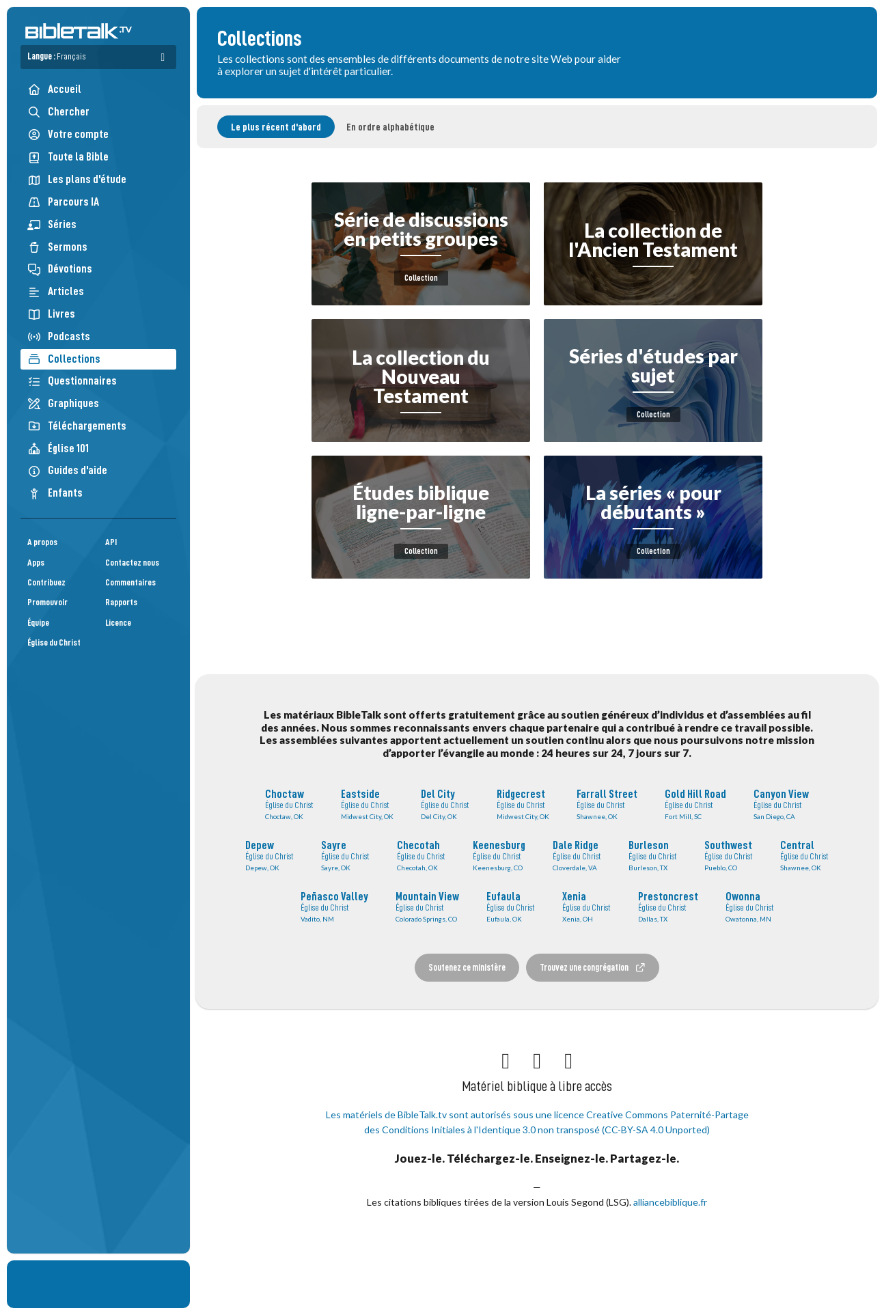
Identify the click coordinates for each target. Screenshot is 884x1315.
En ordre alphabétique (390, 127)
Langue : (56, 56)
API (111, 542)
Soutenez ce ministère (467, 967)
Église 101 (58, 448)
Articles (55, 291)
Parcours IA (63, 202)
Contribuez (46, 582)
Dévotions (59, 269)
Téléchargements (76, 426)
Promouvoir (47, 602)
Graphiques (63, 403)
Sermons (57, 247)
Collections (63, 359)
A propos (42, 542)
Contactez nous (132, 562)
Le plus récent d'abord (276, 127)
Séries (52, 224)
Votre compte (68, 134)
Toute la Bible (68, 157)
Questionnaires (72, 381)
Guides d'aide (67, 470)
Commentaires (130, 582)
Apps (35, 562)
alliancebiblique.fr (670, 1202)
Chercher (58, 111)
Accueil (54, 89)
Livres (51, 314)
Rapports (121, 602)
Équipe (38, 622)
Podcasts (58, 336)
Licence (118, 622)
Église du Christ (54, 642)
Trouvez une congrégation (593, 968)
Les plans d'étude (76, 179)
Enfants (55, 493)
